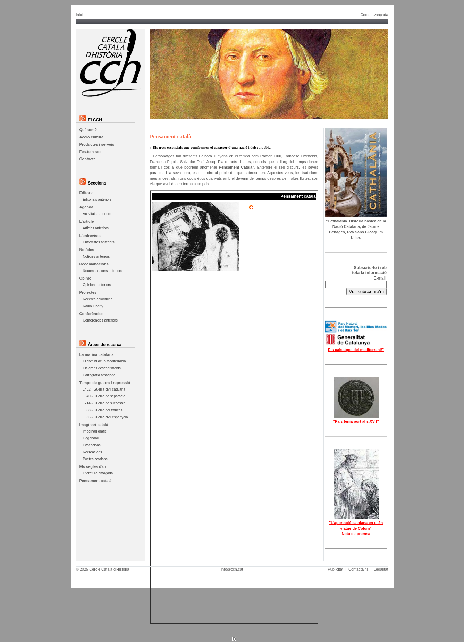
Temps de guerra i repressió (104, 382)
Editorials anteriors (97, 200)
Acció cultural (92, 137)
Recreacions (92, 452)
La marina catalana (96, 354)
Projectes (88, 292)
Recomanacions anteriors (102, 271)
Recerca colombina (98, 299)
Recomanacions (94, 264)
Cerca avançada (374, 14)
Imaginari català (93, 424)
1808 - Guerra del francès (103, 410)
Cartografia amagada (99, 375)
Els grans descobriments (102, 368)
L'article (86, 221)
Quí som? (88, 130)
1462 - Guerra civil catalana (104, 389)
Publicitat (335, 569)
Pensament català (95, 481)
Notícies (86, 250)
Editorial (87, 193)
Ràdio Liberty (93, 306)
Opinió (85, 278)
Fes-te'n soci (91, 151)
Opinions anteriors (97, 285)
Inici (79, 14)
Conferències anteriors (100, 320)
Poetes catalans (95, 459)
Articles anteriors (96, 228)
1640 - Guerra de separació (104, 396)
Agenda (86, 207)
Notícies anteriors (96, 256)
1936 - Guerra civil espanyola (105, 417)
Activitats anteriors (97, 214)
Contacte (87, 159)
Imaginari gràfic (95, 431)
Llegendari (91, 438)
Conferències (91, 313)
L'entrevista (90, 235)
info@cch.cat (232, 569)
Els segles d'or (92, 466)
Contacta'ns (358, 569)
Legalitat (381, 569)
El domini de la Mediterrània (104, 361)
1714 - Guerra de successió (104, 403)
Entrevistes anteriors (99, 242)
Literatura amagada (98, 473)
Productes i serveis (97, 144)
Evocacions (92, 445)
